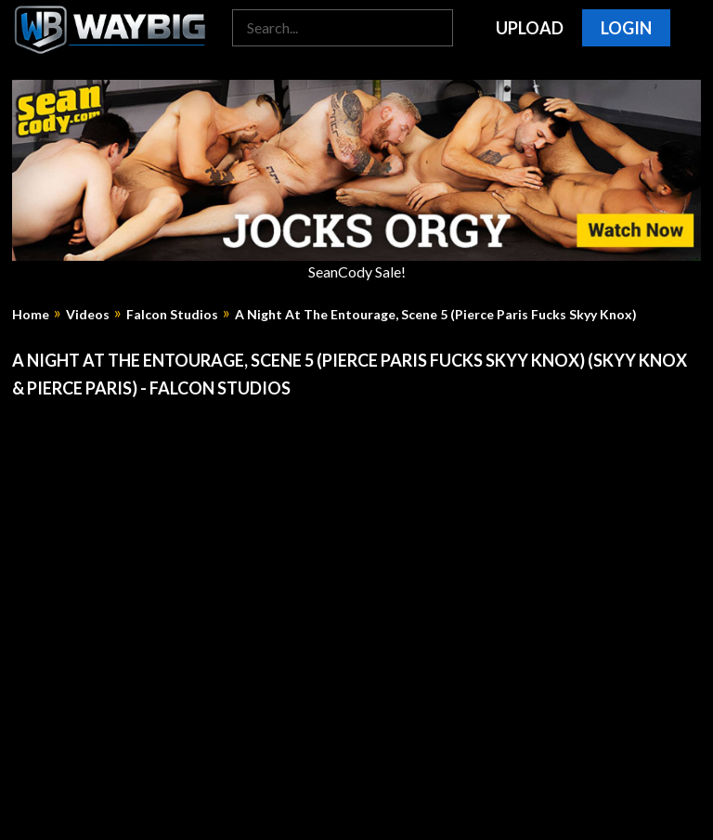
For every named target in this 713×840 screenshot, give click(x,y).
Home (30, 314)
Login (626, 28)
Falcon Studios (172, 314)
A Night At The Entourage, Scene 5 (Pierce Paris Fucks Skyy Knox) (436, 314)
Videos (88, 314)
